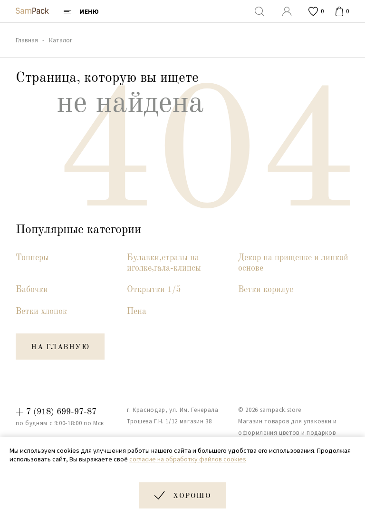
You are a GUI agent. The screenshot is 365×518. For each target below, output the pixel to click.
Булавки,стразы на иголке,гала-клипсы (164, 263)
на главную (60, 347)
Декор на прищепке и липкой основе (293, 263)
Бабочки (32, 289)
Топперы (32, 258)
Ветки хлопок (41, 311)
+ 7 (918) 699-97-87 (56, 412)
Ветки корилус (265, 289)
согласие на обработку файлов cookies (187, 459)
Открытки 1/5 (154, 289)
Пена (136, 311)
